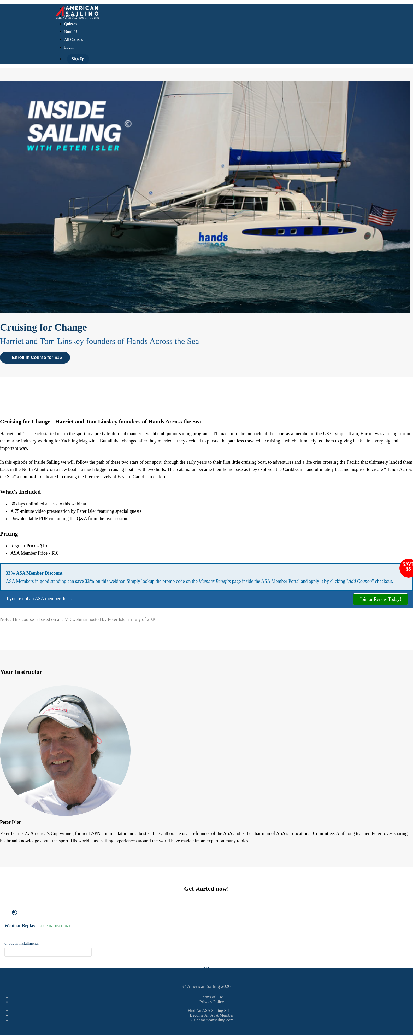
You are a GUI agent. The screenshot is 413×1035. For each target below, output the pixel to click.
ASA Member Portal (280, 581)
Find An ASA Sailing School (212, 1010)
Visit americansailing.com (212, 1020)
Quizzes (70, 24)
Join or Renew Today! (380, 599)
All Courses (73, 39)
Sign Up (78, 59)
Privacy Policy (211, 1001)
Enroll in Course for (35, 357)
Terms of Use (211, 997)
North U (70, 32)
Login (69, 47)
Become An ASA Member (212, 1015)
